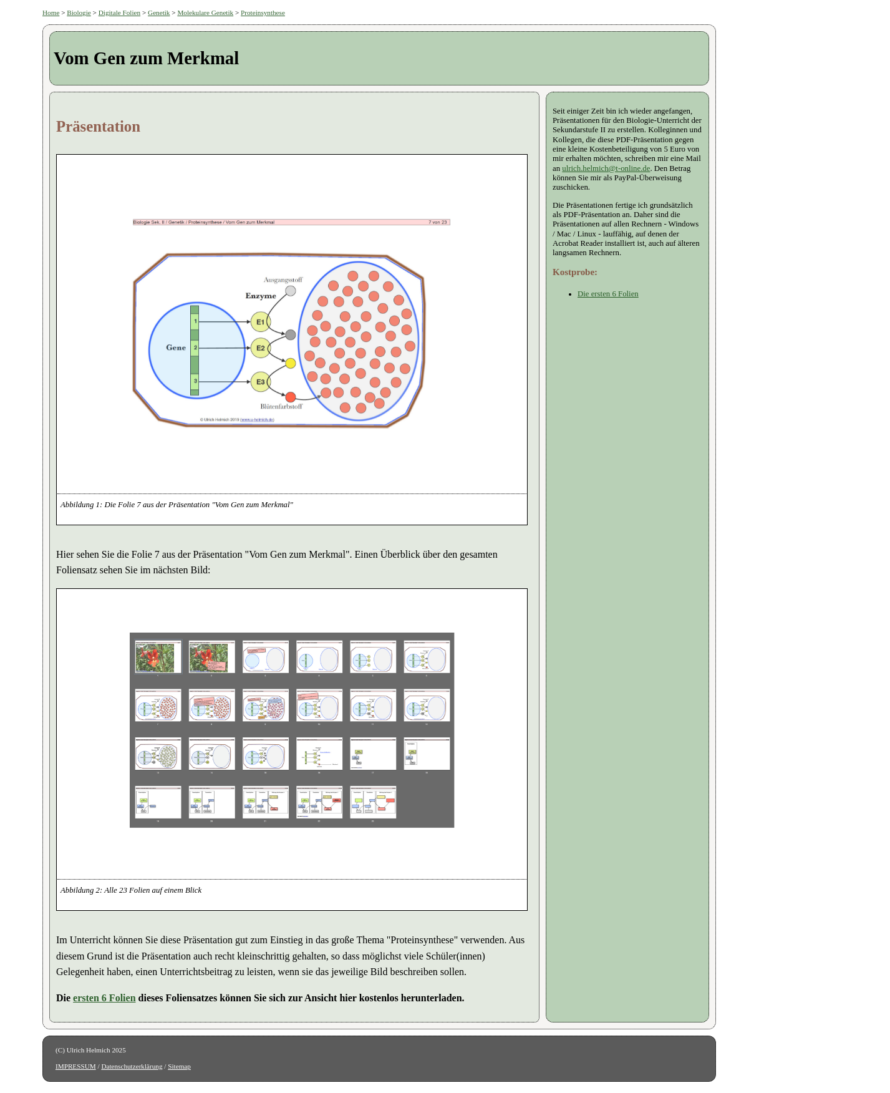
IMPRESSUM (76, 1066)
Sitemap (179, 1066)
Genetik (159, 12)
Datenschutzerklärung (131, 1066)
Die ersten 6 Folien (608, 293)
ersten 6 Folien (104, 998)
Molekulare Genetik (205, 12)
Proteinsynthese (263, 12)
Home (50, 12)
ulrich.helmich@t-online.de (606, 168)
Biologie (79, 12)
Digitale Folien (119, 12)
